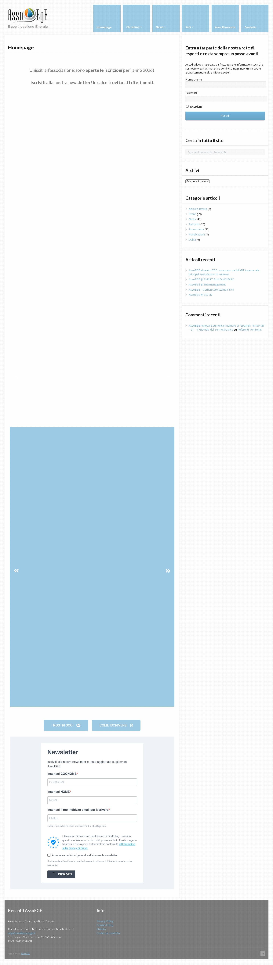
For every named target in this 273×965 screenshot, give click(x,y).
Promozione (196, 229)
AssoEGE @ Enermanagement (207, 284)
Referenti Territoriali (250, 329)
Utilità (192, 239)
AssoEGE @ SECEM (201, 294)
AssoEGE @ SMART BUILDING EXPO (211, 279)
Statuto (101, 929)
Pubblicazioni (197, 234)
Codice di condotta (108, 933)
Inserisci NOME (58, 791)
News (192, 219)
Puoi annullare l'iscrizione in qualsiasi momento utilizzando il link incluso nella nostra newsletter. (89, 863)
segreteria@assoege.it (21, 933)
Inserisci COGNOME (62, 773)
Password (191, 93)
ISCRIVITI (61, 874)
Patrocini (194, 224)
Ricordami (194, 106)
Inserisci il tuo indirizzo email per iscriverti (78, 809)
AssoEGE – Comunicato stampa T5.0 (211, 289)
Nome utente (193, 79)
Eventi (192, 214)
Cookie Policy (105, 925)
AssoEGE (25, 953)
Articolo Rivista (198, 209)
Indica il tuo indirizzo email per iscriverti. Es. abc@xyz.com (76, 826)
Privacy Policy (105, 921)
